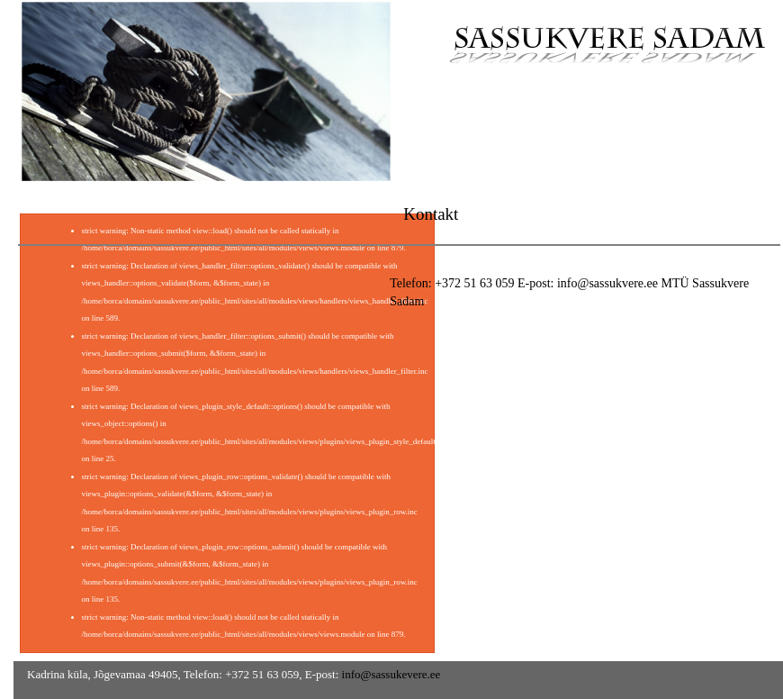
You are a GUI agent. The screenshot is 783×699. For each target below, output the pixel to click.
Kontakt (725, 118)
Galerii (642, 118)
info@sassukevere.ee (391, 674)
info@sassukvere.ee (607, 283)
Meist (564, 118)
